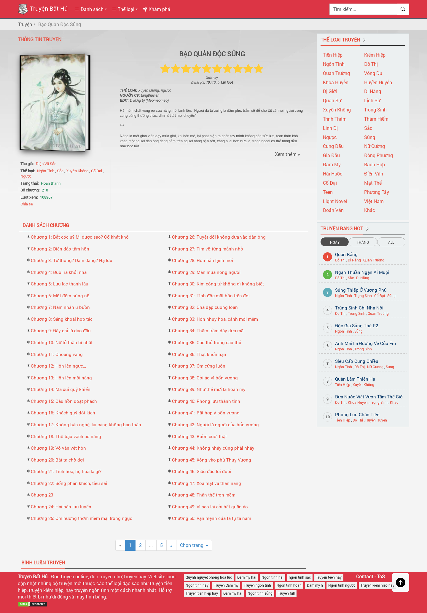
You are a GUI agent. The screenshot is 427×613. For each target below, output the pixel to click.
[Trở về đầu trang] (400, 582)
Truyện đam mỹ (226, 585)
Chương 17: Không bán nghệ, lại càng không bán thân (86, 424)
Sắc (60, 170)
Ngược (26, 176)
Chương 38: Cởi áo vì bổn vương (205, 378)
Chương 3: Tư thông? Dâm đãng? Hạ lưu (71, 260)
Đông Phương (378, 155)
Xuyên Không (77, 170)
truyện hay (135, 576)
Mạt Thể (373, 183)
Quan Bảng (346, 254)
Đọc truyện (62, 576)
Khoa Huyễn (335, 82)
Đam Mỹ (332, 164)
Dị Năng (372, 91)
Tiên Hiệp (332, 55)
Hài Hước (332, 173)
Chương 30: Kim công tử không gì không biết (218, 284)
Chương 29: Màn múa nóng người (206, 272)
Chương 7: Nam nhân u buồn (60, 307)
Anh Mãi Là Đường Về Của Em (365, 343)
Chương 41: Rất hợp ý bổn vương (206, 413)
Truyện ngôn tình (257, 585)
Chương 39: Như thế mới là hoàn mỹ (209, 389)
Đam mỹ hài (246, 577)
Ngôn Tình (46, 170)
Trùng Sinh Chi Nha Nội (359, 308)
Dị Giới (330, 91)
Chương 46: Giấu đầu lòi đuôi (201, 471)
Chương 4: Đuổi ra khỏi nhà (59, 272)
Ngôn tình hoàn (289, 585)
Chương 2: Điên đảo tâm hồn (60, 249)
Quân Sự (332, 100)
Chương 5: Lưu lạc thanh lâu (59, 284)
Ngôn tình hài (272, 577)
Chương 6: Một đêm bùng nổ (60, 295)
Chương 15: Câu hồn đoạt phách (64, 401)
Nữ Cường (374, 146)
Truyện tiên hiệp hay (202, 593)
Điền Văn (373, 173)
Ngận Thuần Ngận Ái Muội (362, 272)
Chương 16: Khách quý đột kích (63, 413)
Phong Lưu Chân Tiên (357, 414)
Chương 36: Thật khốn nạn (199, 354)
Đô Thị (371, 64)
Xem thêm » (287, 154)
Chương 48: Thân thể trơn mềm (203, 495)
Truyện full (286, 593)
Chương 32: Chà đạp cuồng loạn (205, 307)
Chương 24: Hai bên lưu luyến (61, 507)
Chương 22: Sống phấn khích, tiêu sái (69, 483)
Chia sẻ (26, 204)
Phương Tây (376, 192)
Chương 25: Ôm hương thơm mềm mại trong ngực (81, 518)
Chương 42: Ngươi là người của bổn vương (215, 424)
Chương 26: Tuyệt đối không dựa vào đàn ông (219, 237)
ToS (381, 576)
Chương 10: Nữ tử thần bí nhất (62, 342)
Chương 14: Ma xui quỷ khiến (60, 389)
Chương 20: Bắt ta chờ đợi (57, 460)
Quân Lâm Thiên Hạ (355, 379)
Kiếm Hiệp (374, 55)
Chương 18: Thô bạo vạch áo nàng (66, 436)
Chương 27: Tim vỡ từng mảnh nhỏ (207, 249)
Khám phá (156, 9)
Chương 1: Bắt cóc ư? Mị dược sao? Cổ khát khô (80, 237)
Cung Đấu (333, 146)
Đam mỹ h (315, 585)
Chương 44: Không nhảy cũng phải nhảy (213, 448)
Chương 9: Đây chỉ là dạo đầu (61, 330)
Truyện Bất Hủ (43, 9)
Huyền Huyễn (378, 82)
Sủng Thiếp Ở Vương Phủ (361, 290)
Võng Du (373, 73)
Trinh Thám (335, 119)
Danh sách (89, 9)
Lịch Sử (372, 100)
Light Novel (335, 201)
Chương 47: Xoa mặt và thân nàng (206, 483)
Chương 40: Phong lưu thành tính (206, 401)
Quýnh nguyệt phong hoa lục (209, 577)
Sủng (369, 137)
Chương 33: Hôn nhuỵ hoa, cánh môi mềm (215, 319)
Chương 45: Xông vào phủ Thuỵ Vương (211, 460)
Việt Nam (374, 201)
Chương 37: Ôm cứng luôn (198, 366)
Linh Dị (330, 128)
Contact (364, 576)
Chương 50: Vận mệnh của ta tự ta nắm (211, 518)
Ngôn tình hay (197, 585)
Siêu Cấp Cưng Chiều (356, 361)
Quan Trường (336, 73)
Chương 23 (42, 495)
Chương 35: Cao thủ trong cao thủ (206, 342)
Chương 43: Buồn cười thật (199, 436)
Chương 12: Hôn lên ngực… (58, 366)
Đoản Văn (333, 210)
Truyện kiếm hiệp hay (377, 585)
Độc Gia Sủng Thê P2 (356, 325)
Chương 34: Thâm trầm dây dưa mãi (208, 330)
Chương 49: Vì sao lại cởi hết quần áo (210, 507)
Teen (328, 192)
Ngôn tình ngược (341, 585)
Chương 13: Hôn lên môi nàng (61, 378)
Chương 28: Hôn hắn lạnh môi (202, 260)
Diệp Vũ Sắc (46, 163)
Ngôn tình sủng (260, 593)
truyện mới (70, 583)
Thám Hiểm (376, 119)
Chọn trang (192, 545)
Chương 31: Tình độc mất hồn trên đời (211, 295)
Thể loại (123, 9)
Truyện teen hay (329, 577)
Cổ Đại (97, 170)
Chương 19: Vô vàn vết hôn (58, 448)
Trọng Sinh (375, 109)
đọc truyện (101, 576)
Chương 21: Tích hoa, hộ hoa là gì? (66, 471)
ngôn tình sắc (300, 577)
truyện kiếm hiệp (46, 590)
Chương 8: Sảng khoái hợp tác (62, 319)
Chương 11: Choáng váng (57, 354)
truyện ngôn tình (91, 590)
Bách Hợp (374, 164)
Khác (369, 210)
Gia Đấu (331, 155)
